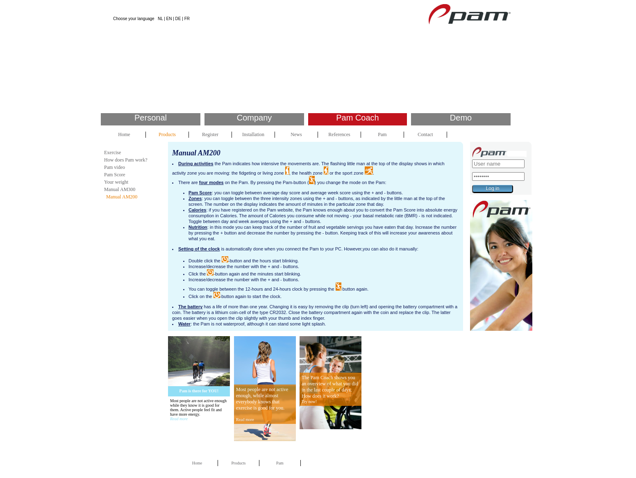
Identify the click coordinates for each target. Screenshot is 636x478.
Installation (253, 134)
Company (254, 117)
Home (124, 134)
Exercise (112, 152)
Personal (150, 117)
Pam (382, 134)
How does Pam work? (126, 160)
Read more (179, 419)
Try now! (309, 401)
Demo (461, 117)
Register (210, 134)
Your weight (116, 182)
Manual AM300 (119, 189)
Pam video (114, 167)
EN (169, 18)
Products (167, 134)
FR (187, 18)
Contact (425, 134)
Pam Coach (357, 117)
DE (178, 18)
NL (160, 18)
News (296, 134)
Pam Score (114, 175)
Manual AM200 (121, 197)
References (339, 134)
